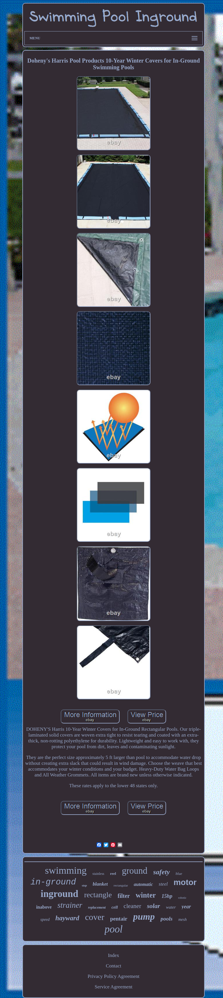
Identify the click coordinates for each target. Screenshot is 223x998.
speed (45, 919)
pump (144, 916)
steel (163, 884)
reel (113, 873)
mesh (182, 919)
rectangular (121, 885)
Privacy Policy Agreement (113, 976)
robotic (182, 897)
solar (153, 905)
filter (124, 896)
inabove (43, 907)
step (84, 885)
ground (135, 871)
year (186, 906)
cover (95, 917)
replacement (97, 907)
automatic (143, 884)
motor (185, 882)
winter (146, 895)
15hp (167, 896)
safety (161, 872)
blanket (100, 884)
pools (166, 919)
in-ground (53, 882)
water (171, 907)
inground (59, 894)
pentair (118, 919)
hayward (67, 918)
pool (114, 929)
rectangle (98, 895)
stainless (98, 874)
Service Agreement (113, 987)
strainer (69, 905)
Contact (113, 966)
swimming (66, 870)
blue (179, 873)
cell (115, 907)
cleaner (132, 906)
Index (113, 955)
